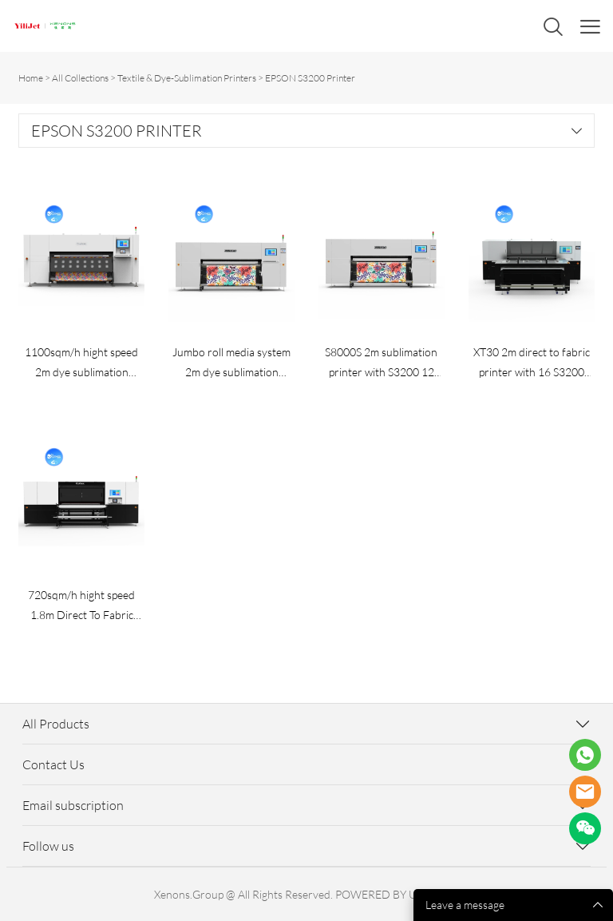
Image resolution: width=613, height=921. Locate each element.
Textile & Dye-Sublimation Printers (186, 78)
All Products (55, 724)
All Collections (80, 78)
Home (30, 78)
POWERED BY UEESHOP (397, 894)
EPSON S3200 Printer (310, 78)
